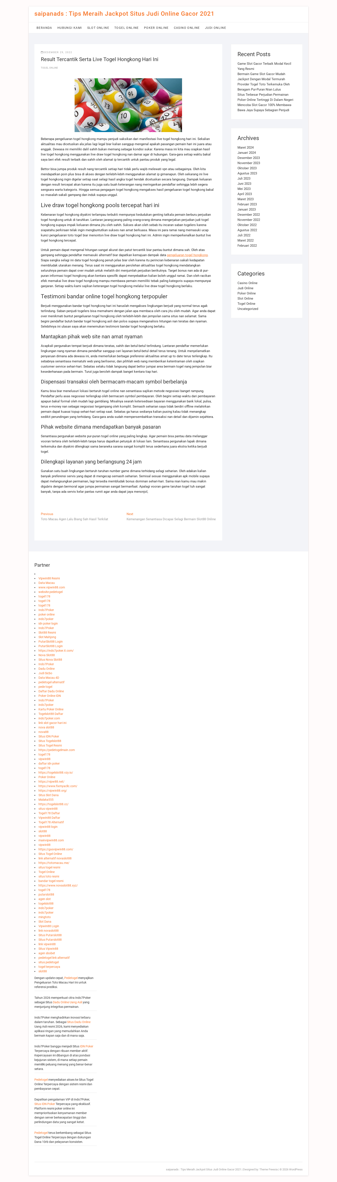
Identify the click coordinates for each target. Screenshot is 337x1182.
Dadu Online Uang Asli (67, 1002)
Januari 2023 (246, 209)
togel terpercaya (49, 966)
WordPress (296, 1169)
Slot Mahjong (47, 637)
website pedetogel (50, 592)
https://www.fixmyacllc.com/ (57, 786)
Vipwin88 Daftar (49, 817)
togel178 (44, 596)
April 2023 (244, 194)
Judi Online (215, 27)
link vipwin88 (47, 944)
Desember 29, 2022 (56, 52)
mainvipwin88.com (51, 840)
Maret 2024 (245, 147)
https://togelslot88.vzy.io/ (55, 772)
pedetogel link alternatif (54, 957)
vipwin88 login (48, 826)
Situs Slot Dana (48, 795)
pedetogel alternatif (51, 682)
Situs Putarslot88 (50, 935)
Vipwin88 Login (48, 926)
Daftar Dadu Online (51, 691)
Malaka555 (46, 799)
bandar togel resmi (50, 881)
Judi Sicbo (45, 673)
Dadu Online (46, 668)
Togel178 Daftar (49, 813)
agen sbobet (46, 953)
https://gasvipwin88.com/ (55, 849)
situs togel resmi (49, 867)
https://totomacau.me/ (53, 863)
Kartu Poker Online (50, 709)
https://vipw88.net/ (51, 781)
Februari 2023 (247, 204)
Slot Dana (44, 921)
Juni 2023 (244, 184)
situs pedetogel (48, 962)
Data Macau (46, 583)
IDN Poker (86, 1046)
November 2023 (248, 163)
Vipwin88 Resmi (49, 578)
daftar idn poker (49, 763)
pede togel (45, 686)
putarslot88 (46, 894)
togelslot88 (46, 903)
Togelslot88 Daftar (50, 714)
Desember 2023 (248, 158)
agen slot (44, 899)
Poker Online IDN (49, 695)
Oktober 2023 (247, 168)
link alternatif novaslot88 (55, 858)
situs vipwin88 (48, 808)
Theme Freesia (268, 1169)
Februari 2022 (247, 246)
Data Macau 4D (48, 677)
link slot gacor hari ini (52, 723)
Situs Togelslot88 (49, 741)
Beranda (44, 27)
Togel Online (126, 27)
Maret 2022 (245, 240)
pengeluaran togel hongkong (187, 255)
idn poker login (48, 623)
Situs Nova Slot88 (50, 659)
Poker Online (156, 27)
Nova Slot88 (46, 655)
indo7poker (46, 619)
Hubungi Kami (69, 27)
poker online (46, 614)
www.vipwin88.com (51, 587)
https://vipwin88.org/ (52, 790)
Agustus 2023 (247, 173)
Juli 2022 (243, 235)
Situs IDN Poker (48, 736)
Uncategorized (247, 309)
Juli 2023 (243, 178)
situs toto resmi (48, 876)
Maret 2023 (245, 199)
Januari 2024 (246, 153)
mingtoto (44, 917)
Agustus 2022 (247, 230)
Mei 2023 (244, 189)
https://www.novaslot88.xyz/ (58, 885)
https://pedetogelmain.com (56, 750)
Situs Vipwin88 (48, 948)
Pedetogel (71, 978)
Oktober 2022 (247, 225)
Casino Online (187, 27)
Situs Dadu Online (78, 1022)
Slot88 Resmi (47, 632)
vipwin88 (44, 759)
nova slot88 (46, 727)
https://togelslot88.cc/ (53, 804)
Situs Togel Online (50, 854)
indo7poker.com (49, 718)
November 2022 (248, 220)
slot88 (42, 831)
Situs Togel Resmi (50, 745)
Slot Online (98, 27)
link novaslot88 (48, 930)
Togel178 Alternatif (51, 822)
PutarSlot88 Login (50, 641)
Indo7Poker (46, 610)
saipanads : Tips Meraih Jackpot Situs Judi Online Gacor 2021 (124, 13)
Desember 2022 (248, 215)
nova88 (43, 732)
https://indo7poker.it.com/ (56, 650)
